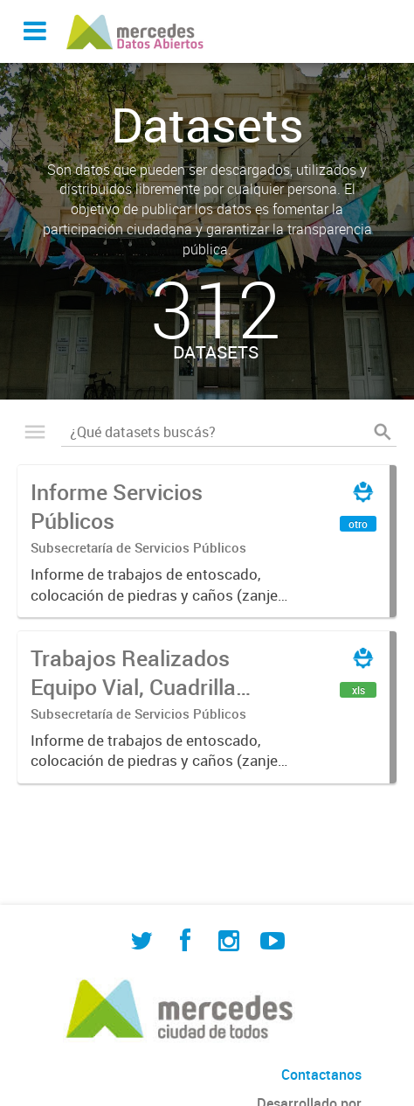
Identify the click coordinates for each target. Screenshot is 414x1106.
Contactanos (321, 1074)
